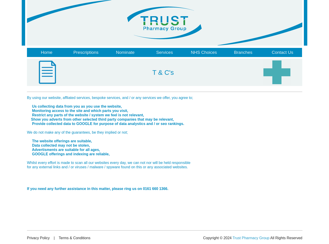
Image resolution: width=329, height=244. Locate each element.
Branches (243, 52)
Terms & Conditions (74, 238)
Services (164, 52)
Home (47, 52)
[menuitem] (46, 52)
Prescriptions (85, 52)
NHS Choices (204, 52)
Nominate (125, 52)
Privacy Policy (38, 238)
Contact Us (282, 52)
